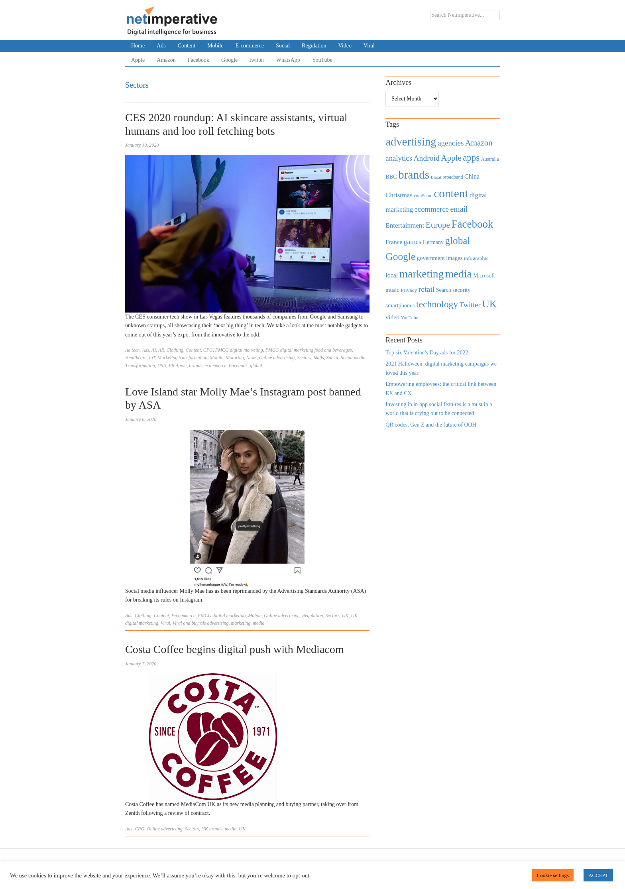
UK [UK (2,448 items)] (489, 304)
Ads (161, 46)
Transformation (140, 365)
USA (161, 365)
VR (172, 365)
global (256, 365)
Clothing (175, 350)
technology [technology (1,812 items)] (437, 304)
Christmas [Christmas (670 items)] (398, 195)
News (251, 357)
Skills (319, 357)
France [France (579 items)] (393, 241)
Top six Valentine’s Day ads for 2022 (426, 353)
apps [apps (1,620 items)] (471, 158)
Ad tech (132, 350)
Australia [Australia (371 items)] (490, 159)
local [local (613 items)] (391, 275)
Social (283, 46)
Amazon (166, 60)
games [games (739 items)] (412, 242)
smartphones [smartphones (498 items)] (400, 305)
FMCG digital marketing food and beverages (308, 350)
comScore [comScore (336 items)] (423, 196)
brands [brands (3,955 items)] (413, 174)
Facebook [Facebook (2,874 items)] (472, 224)
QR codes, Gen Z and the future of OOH (430, 425)
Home (138, 46)
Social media (353, 357)
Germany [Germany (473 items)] (433, 242)
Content (186, 46)
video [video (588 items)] (392, 317)
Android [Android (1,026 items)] (426, 158)
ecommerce (215, 365)
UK (345, 615)
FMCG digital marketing (239, 350)
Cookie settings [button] (553, 875)
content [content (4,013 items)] (451, 193)
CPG (208, 350)
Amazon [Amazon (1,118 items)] (479, 142)
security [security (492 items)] (461, 290)
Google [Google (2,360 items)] (400, 256)
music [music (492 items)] (392, 290)
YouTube (322, 60)
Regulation (314, 46)
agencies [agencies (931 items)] (451, 143)
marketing (241, 623)
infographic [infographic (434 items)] (476, 258)
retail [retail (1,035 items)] (427, 289)
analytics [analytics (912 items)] (398, 158)
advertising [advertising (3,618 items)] (410, 141)
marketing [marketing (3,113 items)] (421, 273)
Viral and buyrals (189, 623)
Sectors (304, 357)
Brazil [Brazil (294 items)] (436, 177)
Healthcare (136, 357)
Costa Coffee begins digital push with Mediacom (234, 649)
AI (153, 350)
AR (161, 350)
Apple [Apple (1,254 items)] (451, 158)
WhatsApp (288, 60)
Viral (369, 46)
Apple (138, 60)
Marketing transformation (182, 357)
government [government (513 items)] (431, 258)
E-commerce (250, 46)
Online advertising (277, 357)
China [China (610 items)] (472, 176)
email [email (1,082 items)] (459, 209)
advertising (218, 623)
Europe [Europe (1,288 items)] (438, 225)
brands (195, 365)
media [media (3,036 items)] (458, 274)
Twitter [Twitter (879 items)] (470, 305)
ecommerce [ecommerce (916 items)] (432, 209)
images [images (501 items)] (454, 258)
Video (345, 46)
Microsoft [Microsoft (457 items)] (484, 276)
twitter (257, 60)
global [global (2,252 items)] (457, 240)
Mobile (215, 46)
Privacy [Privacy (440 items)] (409, 290)
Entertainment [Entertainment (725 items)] (404, 225)
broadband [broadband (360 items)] (452, 177)
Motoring (235, 357)
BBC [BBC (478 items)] (391, 176)
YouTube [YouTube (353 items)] (410, 318)
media (258, 623)
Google (229, 60)
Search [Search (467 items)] (443, 290)
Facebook (198, 60)
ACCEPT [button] (598, 875)
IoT (152, 357)
